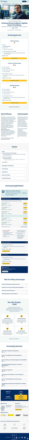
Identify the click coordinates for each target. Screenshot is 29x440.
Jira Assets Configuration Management (10, 350)
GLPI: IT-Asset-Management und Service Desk (11, 379)
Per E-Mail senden (10, 30)
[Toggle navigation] (27, 1)
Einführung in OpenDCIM (7, 369)
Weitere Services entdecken (14, 338)
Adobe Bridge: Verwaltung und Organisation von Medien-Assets (14, 384)
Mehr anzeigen (5, 162)
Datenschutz (13, 437)
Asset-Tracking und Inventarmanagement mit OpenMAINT (14, 359)
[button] (14, 284)
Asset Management (15, 3)
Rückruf (24, 1)
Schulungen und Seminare (6, 3)
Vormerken (25, 209)
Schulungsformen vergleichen (14, 106)
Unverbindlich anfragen (14, 80)
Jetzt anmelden (18, 409)
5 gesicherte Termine (6, 46)
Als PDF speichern (18, 30)
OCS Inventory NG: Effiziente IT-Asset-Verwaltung (12, 374)
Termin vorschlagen (24, 226)
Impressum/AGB (8, 437)
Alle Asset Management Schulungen (14, 21)
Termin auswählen (14, 58)
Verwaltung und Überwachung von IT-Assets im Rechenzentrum (12, 365)
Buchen (25, 203)
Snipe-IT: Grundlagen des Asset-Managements (12, 355)
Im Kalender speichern (23, 198)
